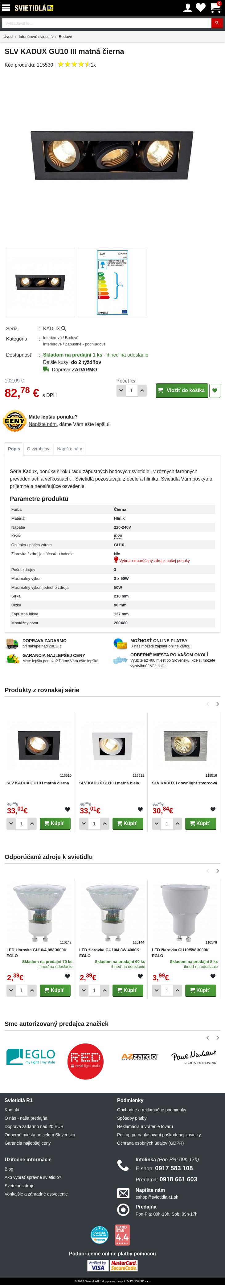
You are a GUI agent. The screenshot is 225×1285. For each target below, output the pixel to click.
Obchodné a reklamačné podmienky (151, 1109)
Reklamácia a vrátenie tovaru (145, 1126)
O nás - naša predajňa (26, 1118)
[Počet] (131, 391)
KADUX (55, 328)
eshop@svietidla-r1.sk (157, 1197)
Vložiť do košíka (182, 390)
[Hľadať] (217, 23)
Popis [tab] (14, 448)
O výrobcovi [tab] (38, 448)
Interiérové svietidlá (36, 36)
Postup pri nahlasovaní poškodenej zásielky (159, 1134)
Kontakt (12, 1109)
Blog (9, 1169)
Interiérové (53, 337)
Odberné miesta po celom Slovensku (40, 1134)
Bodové (65, 36)
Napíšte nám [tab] (69, 448)
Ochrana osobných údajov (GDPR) (150, 1143)
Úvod (8, 36)
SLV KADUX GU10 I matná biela (109, 783)
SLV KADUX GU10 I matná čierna (37, 783)
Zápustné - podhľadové (85, 344)
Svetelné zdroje (20, 1185)
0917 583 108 (164, 1168)
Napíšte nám (43, 424)
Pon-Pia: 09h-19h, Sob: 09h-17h (167, 1214)
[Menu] (7, 8)
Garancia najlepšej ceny (28, 1143)
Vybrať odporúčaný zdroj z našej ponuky (152, 560)
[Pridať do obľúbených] (214, 391)
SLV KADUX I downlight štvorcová (184, 783)
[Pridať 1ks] (142, 391)
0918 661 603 (166, 1179)
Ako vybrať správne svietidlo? (33, 1177)
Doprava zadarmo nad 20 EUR (34, 1126)
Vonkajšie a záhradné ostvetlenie (36, 1194)
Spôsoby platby (132, 1118)
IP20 (118, 536)
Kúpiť (54, 823)
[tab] (14, 449)
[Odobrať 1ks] (121, 391)
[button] (209, 704)
